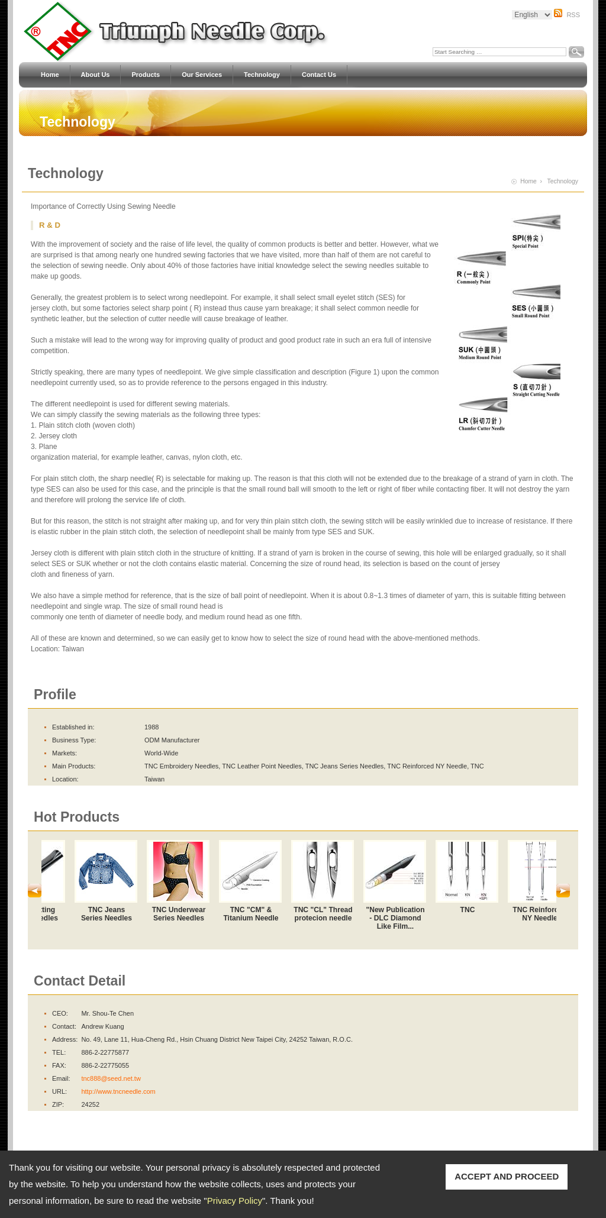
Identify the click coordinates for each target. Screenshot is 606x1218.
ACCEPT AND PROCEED (506, 1176)
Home (50, 75)
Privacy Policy (234, 1201)
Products (145, 75)
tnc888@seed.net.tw (110, 1078)
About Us (95, 75)
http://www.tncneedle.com (118, 1091)
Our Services (202, 75)
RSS (573, 14)
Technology (262, 75)
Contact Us (319, 75)
